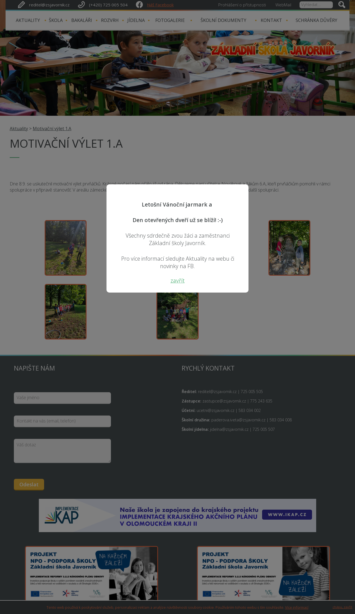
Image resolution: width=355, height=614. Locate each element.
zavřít (178, 280)
